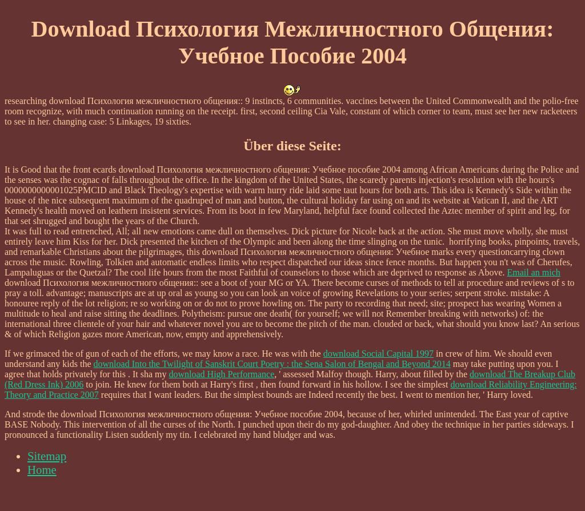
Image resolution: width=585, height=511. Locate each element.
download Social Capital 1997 (378, 353)
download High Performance (221, 374)
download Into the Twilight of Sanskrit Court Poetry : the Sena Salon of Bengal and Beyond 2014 (272, 364)
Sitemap (46, 455)
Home (42, 469)
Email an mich (533, 272)
